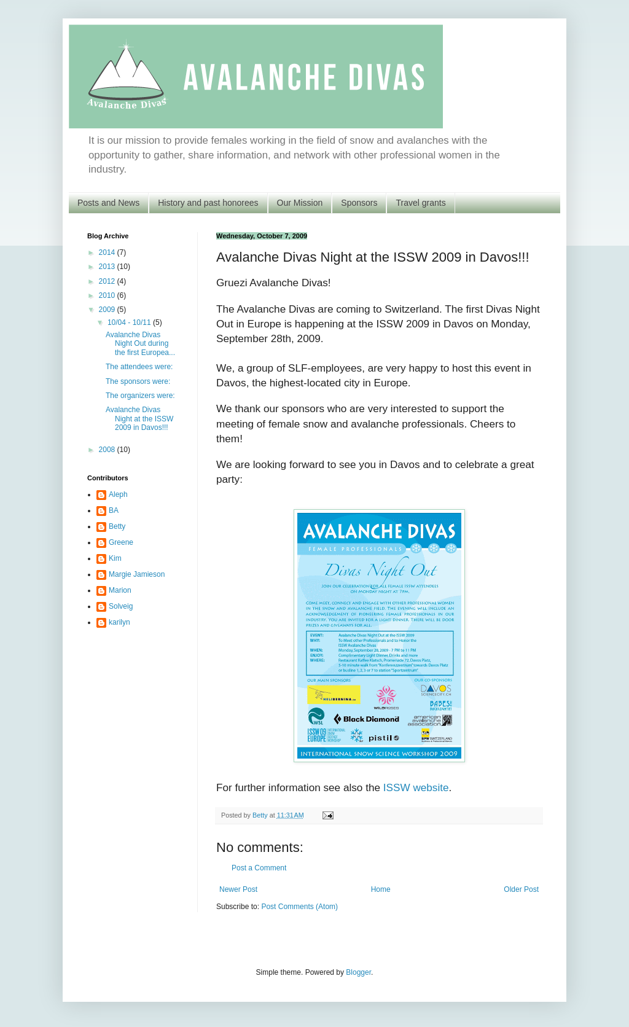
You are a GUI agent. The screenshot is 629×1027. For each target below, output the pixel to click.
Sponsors (359, 203)
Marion (120, 590)
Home (381, 889)
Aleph (118, 494)
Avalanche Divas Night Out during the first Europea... (140, 343)
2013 (108, 266)
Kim (115, 558)
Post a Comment (259, 868)
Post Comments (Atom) (299, 906)
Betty (117, 526)
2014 (108, 252)
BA (114, 510)
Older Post (521, 889)
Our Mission (300, 203)
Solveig (121, 606)
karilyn (119, 622)
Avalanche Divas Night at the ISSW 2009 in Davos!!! (139, 418)
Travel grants (420, 203)
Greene (121, 542)
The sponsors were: (138, 381)
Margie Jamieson (137, 574)
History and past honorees (208, 203)
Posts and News (108, 203)
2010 (108, 295)
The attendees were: (139, 366)
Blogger (358, 972)
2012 (108, 281)
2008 (108, 449)
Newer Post (238, 889)
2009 (108, 309)
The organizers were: (140, 395)
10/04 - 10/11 (130, 322)
